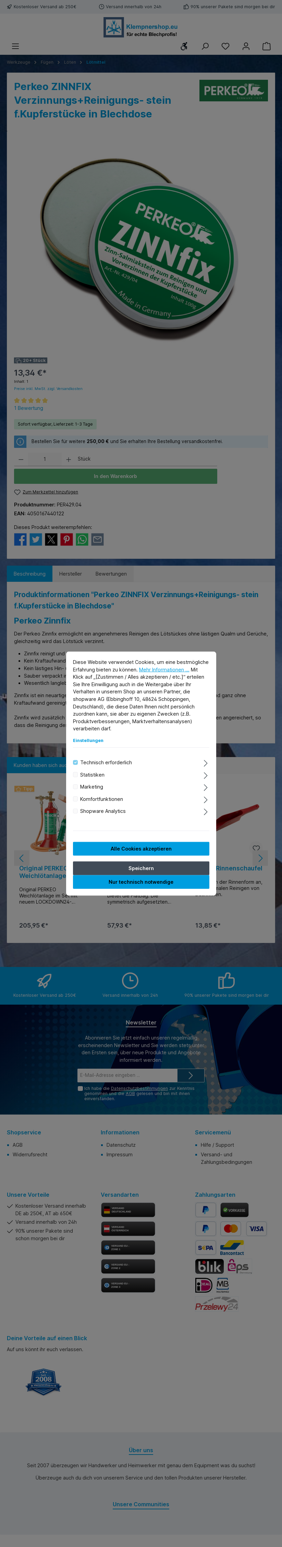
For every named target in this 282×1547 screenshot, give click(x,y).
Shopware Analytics (103, 811)
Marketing (91, 787)
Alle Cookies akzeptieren (141, 848)
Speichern (141, 868)
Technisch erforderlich (106, 762)
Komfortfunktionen (101, 799)
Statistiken (92, 775)
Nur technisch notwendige (141, 881)
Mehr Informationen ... (164, 669)
